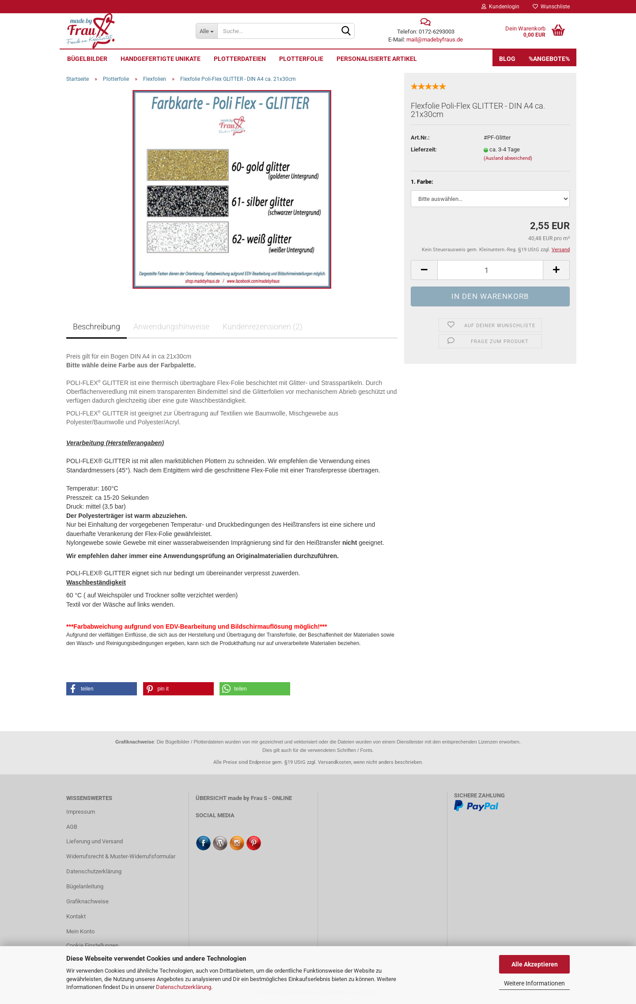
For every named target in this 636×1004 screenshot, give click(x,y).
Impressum (80, 811)
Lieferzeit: (424, 149)
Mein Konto (80, 931)
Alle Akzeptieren (534, 964)
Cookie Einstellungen (92, 945)
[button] (101, 688)
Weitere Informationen (534, 983)
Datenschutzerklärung (183, 987)
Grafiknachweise (87, 901)
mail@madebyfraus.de (434, 39)
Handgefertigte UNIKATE (161, 58)
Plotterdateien (240, 58)
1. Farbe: (422, 181)
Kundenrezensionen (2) (263, 326)
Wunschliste (551, 7)
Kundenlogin (500, 7)
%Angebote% (549, 58)
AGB (71, 826)
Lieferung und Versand (94, 841)
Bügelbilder (87, 58)
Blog (507, 58)
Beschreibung (96, 326)
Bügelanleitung (84, 886)
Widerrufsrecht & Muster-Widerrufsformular (120, 856)
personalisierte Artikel (377, 58)
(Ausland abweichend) (508, 158)
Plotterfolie (301, 58)
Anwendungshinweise (171, 326)
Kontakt (76, 916)
